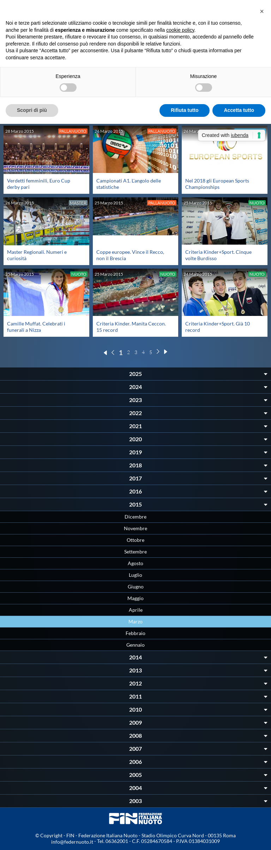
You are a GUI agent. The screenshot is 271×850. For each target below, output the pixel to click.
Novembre (135, 528)
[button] (261, 11)
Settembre (135, 552)
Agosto (135, 563)
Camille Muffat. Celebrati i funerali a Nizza (36, 327)
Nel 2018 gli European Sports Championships (217, 184)
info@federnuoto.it (72, 842)
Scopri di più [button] (32, 110)
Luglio (135, 575)
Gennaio (135, 645)
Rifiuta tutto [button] (185, 110)
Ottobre (135, 540)
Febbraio (135, 633)
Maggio (135, 598)
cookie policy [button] (180, 30)
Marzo (135, 621)
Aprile (136, 610)
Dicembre (135, 517)
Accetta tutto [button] (239, 110)
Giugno (136, 586)
